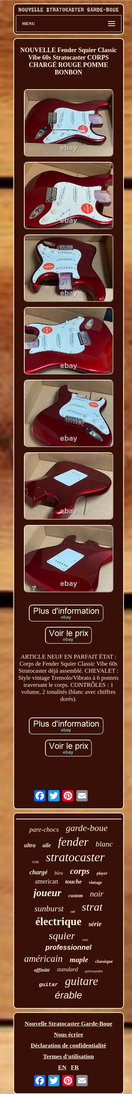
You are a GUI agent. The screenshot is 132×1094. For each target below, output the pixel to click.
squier (62, 935)
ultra (30, 845)
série (94, 924)
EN (62, 1067)
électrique (59, 921)
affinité (42, 970)
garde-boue (87, 828)
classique (104, 961)
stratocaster (75, 857)
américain (43, 958)
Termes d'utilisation (68, 1056)
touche (73, 881)
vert (85, 939)
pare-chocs (44, 829)
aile (47, 845)
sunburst (49, 908)
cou (35, 861)
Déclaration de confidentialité (68, 1045)
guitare (81, 981)
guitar (48, 985)
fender (73, 841)
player (102, 873)
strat (92, 906)
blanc (104, 843)
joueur (47, 892)
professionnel (68, 947)
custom (75, 895)
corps (80, 871)
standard (67, 969)
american (46, 881)
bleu (59, 873)
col (72, 911)
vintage (95, 882)
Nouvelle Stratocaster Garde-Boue (68, 1023)
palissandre (94, 971)
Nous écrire (68, 1034)
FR (75, 1067)
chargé (39, 872)
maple (79, 959)
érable (68, 995)
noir (96, 894)
